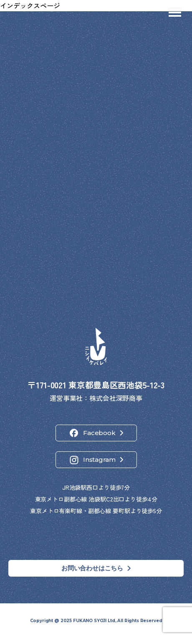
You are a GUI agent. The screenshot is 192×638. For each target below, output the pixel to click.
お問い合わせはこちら (92, 568)
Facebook (99, 433)
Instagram (99, 459)
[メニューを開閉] (175, 12)
